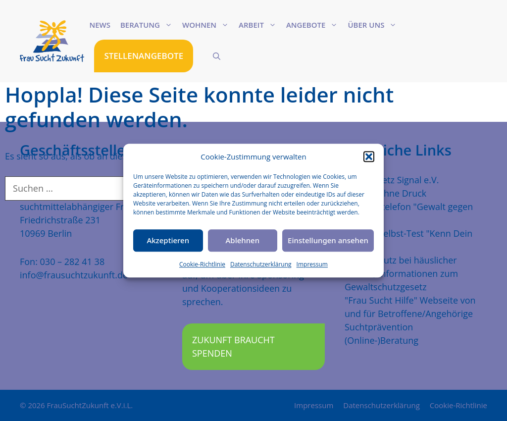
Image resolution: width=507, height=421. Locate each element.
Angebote (314, 25)
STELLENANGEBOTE (143, 55)
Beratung (148, 25)
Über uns (375, 25)
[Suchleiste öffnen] (216, 56)
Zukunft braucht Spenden (233, 346)
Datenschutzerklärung (261, 264)
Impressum (312, 264)
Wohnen (208, 25)
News (99, 25)
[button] (369, 157)
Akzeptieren (168, 240)
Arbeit (260, 25)
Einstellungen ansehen (328, 240)
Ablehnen (243, 240)
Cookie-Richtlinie (202, 264)
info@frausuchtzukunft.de (74, 275)
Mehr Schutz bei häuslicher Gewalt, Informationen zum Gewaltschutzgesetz (401, 273)
